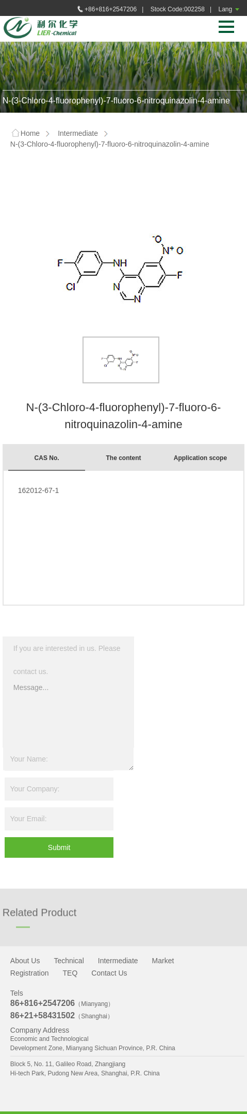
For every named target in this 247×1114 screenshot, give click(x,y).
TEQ (70, 973)
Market (163, 961)
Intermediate (78, 133)
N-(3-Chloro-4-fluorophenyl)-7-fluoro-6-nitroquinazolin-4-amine (109, 144)
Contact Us (109, 973)
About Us (25, 961)
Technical (69, 961)
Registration (29, 973)
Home (25, 134)
